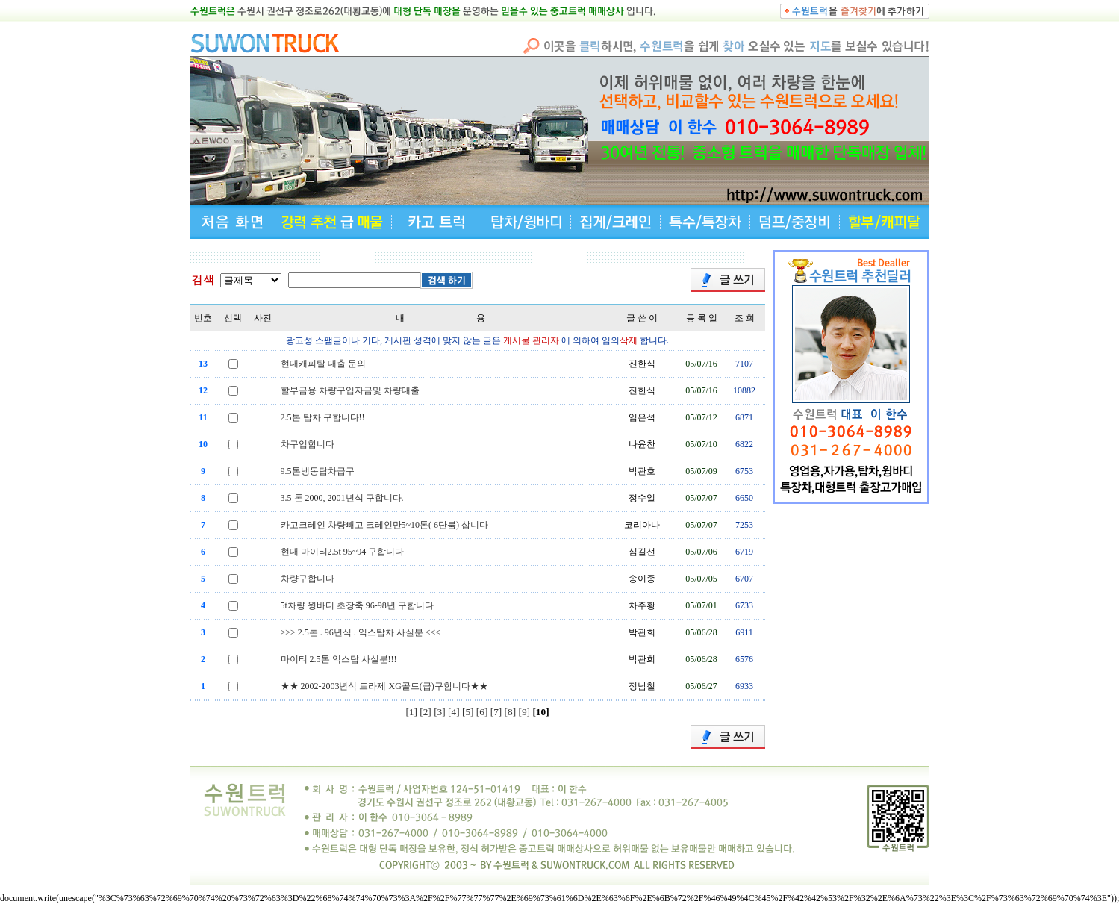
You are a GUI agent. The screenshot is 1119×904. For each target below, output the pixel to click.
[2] (425, 711)
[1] (411, 711)
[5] (468, 711)
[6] (482, 711)
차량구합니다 (307, 578)
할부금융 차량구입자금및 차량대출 (350, 390)
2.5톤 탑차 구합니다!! (323, 417)
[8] (511, 711)
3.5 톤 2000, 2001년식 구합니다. (342, 498)
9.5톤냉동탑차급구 (318, 471)
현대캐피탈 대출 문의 (323, 363)
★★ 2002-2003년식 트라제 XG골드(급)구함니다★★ (384, 686)
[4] (454, 711)
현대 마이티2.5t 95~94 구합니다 (343, 551)
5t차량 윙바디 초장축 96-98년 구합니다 (357, 605)
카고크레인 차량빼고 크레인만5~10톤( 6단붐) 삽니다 (384, 525)
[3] (440, 711)
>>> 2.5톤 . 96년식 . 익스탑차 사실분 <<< (361, 632)
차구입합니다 (307, 444)
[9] (525, 711)
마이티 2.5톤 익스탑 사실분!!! (339, 659)
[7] (496, 711)
